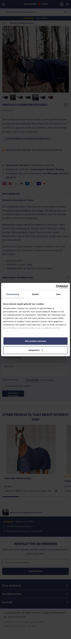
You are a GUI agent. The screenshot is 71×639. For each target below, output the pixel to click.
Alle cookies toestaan (35, 341)
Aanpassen (35, 350)
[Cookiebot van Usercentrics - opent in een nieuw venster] (56, 286)
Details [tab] (35, 294)
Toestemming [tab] (12, 294)
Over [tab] (58, 294)
